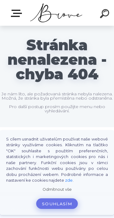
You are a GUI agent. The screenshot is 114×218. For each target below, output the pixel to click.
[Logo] (56, 13)
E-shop (18, 13)
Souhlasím (57, 203)
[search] (105, 14)
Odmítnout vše (57, 189)
